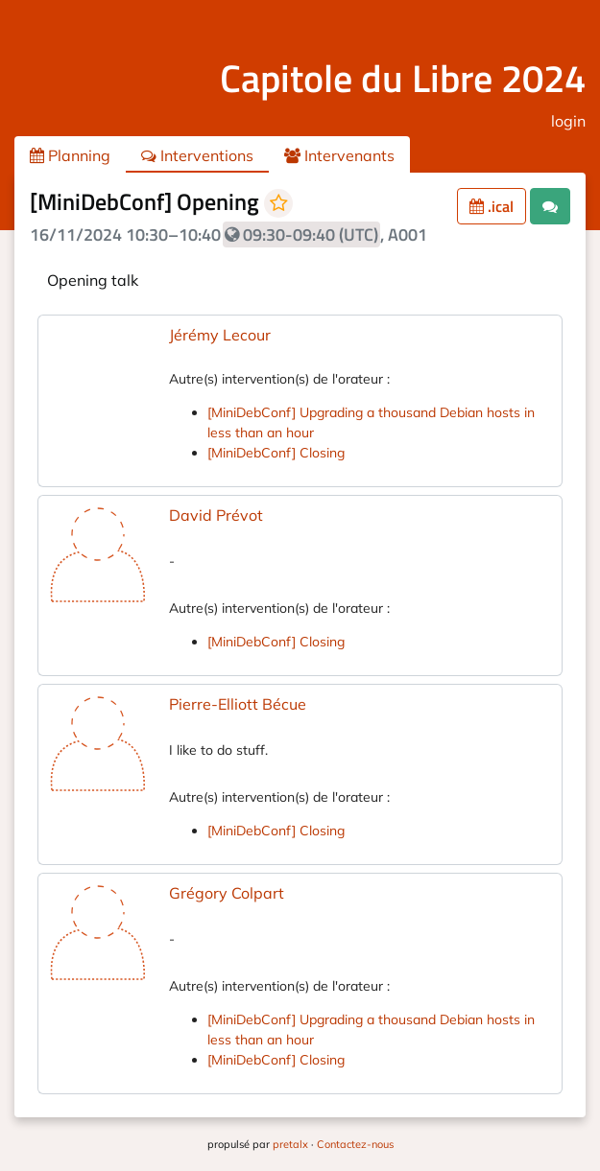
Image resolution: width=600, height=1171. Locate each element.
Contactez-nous (355, 1144)
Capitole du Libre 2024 (403, 78)
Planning (70, 155)
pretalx (290, 1144)
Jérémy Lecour (220, 334)
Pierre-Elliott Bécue (237, 704)
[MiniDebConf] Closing (276, 452)
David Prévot (216, 515)
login (568, 120)
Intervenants (339, 155)
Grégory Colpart (226, 892)
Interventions (197, 155)
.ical (491, 206)
